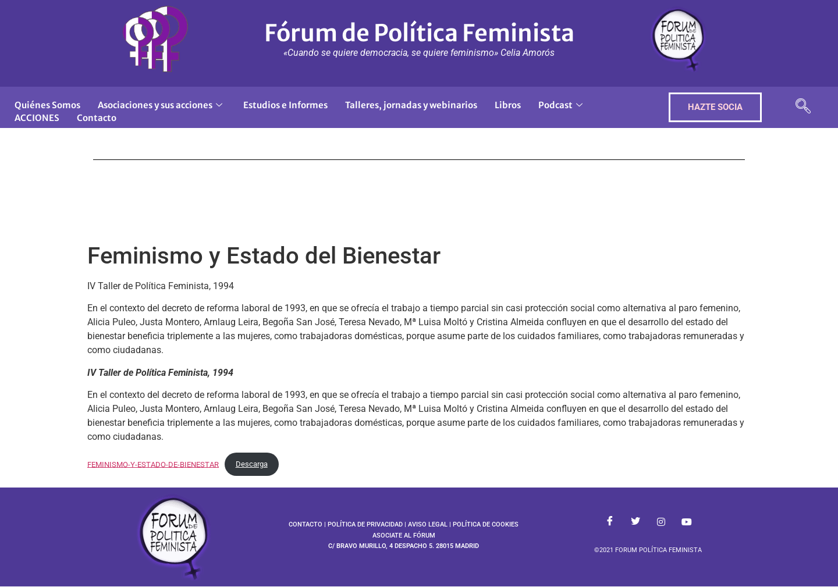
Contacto (96, 117)
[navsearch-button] (803, 107)
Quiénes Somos (47, 105)
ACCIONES (37, 117)
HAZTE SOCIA (715, 107)
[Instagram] (661, 522)
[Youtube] (686, 522)
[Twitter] (635, 522)
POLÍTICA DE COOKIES (486, 524)
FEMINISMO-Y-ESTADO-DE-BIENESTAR (153, 464)
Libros (508, 105)
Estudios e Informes (285, 105)
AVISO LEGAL (428, 524)
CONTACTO (305, 524)
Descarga (252, 464)
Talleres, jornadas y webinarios (411, 105)
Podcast (560, 105)
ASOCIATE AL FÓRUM (403, 535)
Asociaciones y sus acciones (160, 105)
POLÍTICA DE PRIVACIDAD (365, 524)
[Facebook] (610, 522)
